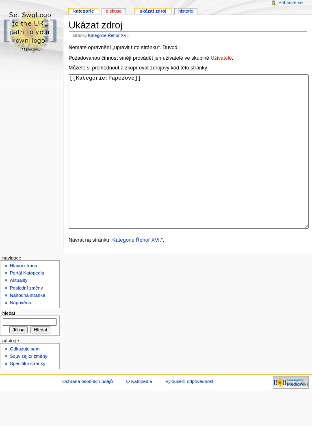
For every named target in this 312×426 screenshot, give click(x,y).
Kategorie (83, 11)
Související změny (28, 386)
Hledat (8, 343)
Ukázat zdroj (153, 11)
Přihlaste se (290, 2)
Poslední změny (26, 318)
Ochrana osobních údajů (87, 411)
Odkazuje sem (24, 379)
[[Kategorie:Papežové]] (189, 166)
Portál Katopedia (27, 303)
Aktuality (18, 310)
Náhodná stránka (27, 325)
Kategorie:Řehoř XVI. (108, 35)
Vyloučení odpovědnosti (189, 411)
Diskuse (114, 11)
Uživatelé (221, 58)
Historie (185, 11)
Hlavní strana (23, 296)
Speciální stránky (27, 393)
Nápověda (20, 333)
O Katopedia (139, 411)
